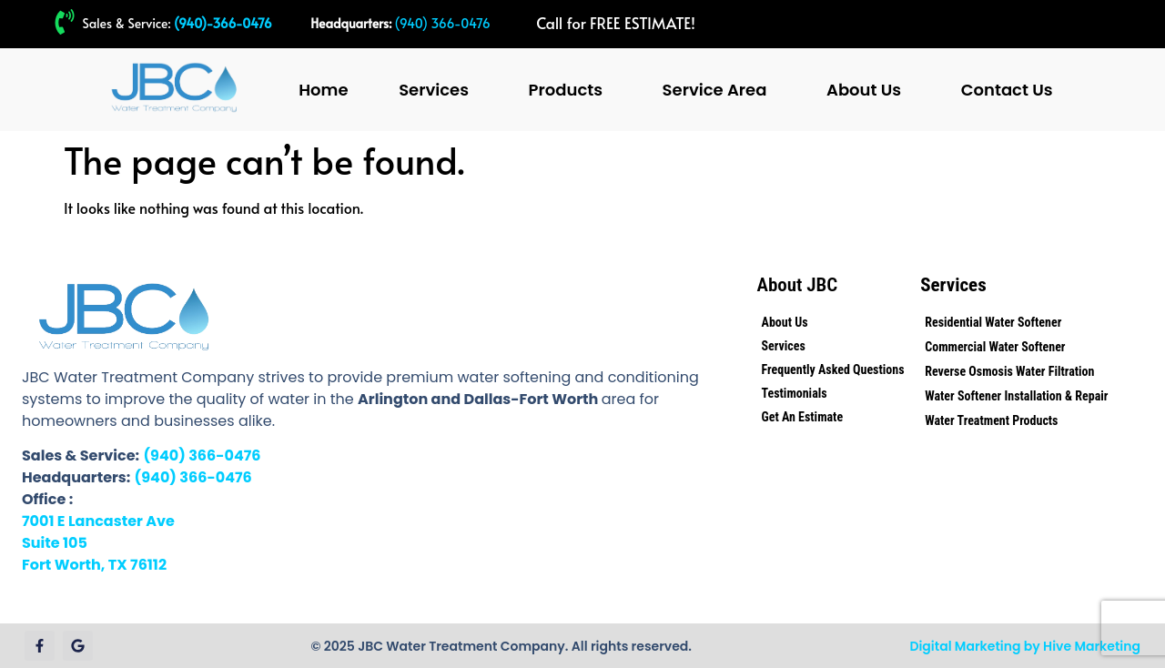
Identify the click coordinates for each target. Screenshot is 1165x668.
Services (434, 89)
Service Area (715, 89)
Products (566, 89)
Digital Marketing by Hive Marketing (1024, 646)
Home (323, 89)
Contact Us (1007, 89)
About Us (863, 89)
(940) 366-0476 (443, 23)
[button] (438, 90)
